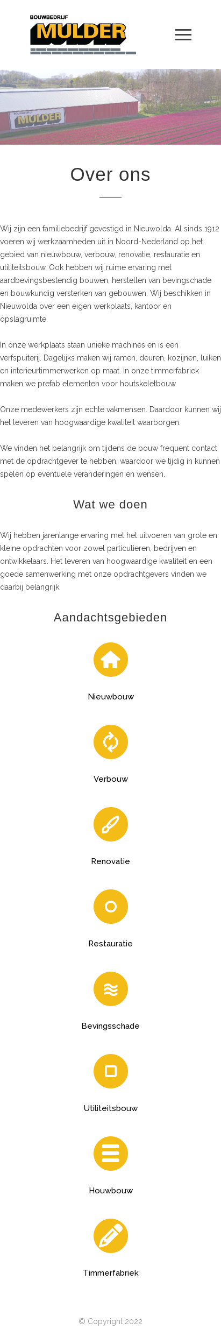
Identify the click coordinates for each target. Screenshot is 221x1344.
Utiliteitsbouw (111, 1108)
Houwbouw (111, 1191)
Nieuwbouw (111, 697)
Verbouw (111, 779)
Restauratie (110, 944)
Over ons (110, 174)
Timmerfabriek (111, 1273)
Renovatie (110, 861)
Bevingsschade (110, 1026)
